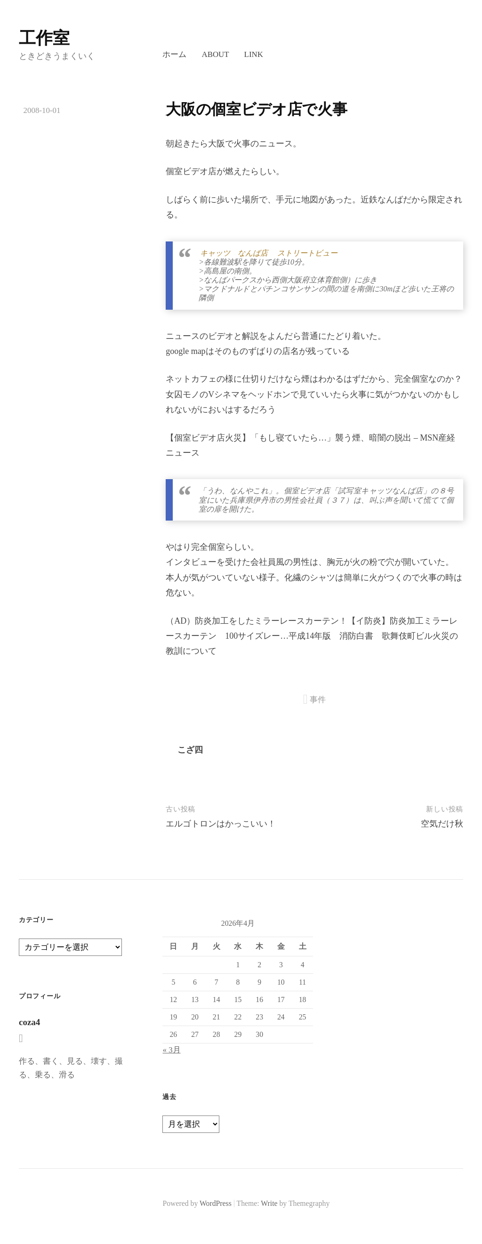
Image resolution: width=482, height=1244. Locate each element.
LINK (253, 54)
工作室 (44, 38)
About (215, 54)
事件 (318, 699)
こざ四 (190, 749)
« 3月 (171, 1049)
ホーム (174, 54)
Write (269, 1203)
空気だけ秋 (442, 823)
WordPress (216, 1203)
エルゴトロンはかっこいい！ (221, 823)
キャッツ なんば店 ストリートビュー (268, 253)
